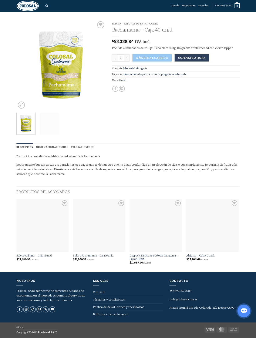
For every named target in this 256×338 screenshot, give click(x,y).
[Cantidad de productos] (120, 58)
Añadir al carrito (152, 57)
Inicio (116, 23)
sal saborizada (179, 74)
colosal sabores (130, 74)
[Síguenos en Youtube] (52, 309)
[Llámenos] (46, 309)
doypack (142, 74)
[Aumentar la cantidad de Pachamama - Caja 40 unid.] (126, 58)
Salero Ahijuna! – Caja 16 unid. (34, 255)
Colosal (122, 80)
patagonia (166, 74)
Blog (19, 326)
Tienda (175, 5)
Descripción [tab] (24, 147)
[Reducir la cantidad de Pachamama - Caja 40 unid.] (114, 58)
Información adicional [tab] (52, 147)
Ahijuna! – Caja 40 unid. (200, 255)
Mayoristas (188, 5)
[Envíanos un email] (39, 309)
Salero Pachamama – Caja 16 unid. (93, 255)
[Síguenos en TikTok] (33, 309)
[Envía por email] (122, 89)
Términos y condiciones (109, 299)
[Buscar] (46, 6)
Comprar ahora (192, 57)
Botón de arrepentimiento (110, 314)
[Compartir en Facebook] (115, 89)
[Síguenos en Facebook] (20, 309)
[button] (203, 6)
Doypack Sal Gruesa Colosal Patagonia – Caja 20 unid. (153, 257)
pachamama (154, 74)
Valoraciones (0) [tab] (82, 147)
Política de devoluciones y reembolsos (118, 307)
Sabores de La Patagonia (141, 23)
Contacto (99, 292)
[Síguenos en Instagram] (26, 309)
